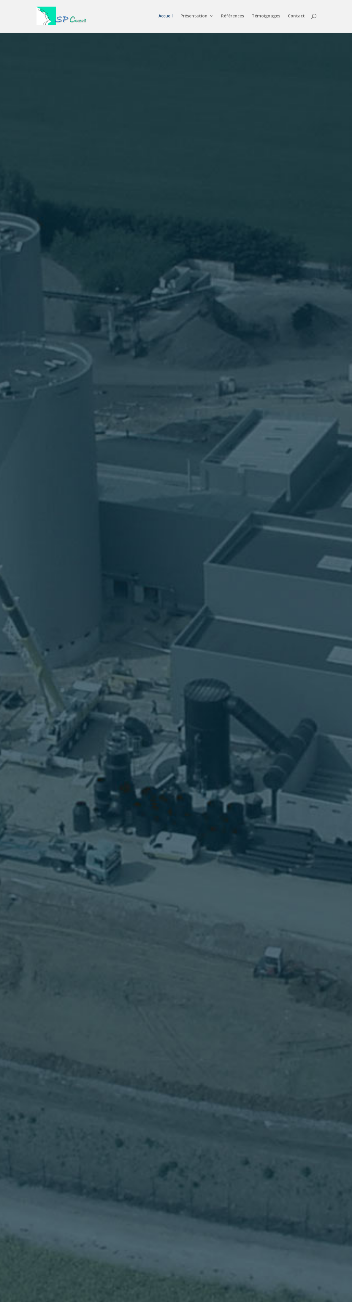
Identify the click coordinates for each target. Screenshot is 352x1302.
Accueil (165, 17)
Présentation (193, 17)
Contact (296, 17)
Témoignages (266, 17)
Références (232, 17)
